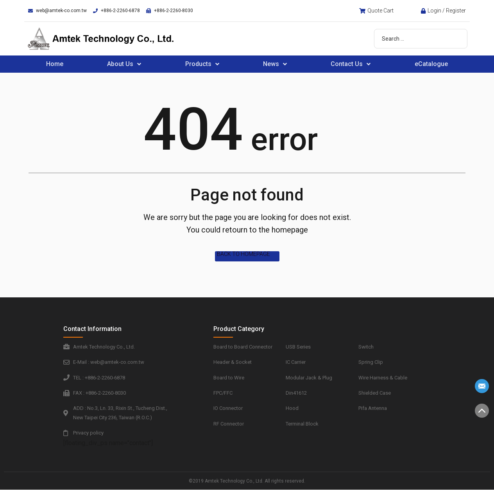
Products (202, 64)
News (275, 64)
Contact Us (350, 64)
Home (54, 64)
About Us (124, 64)
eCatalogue (431, 64)
